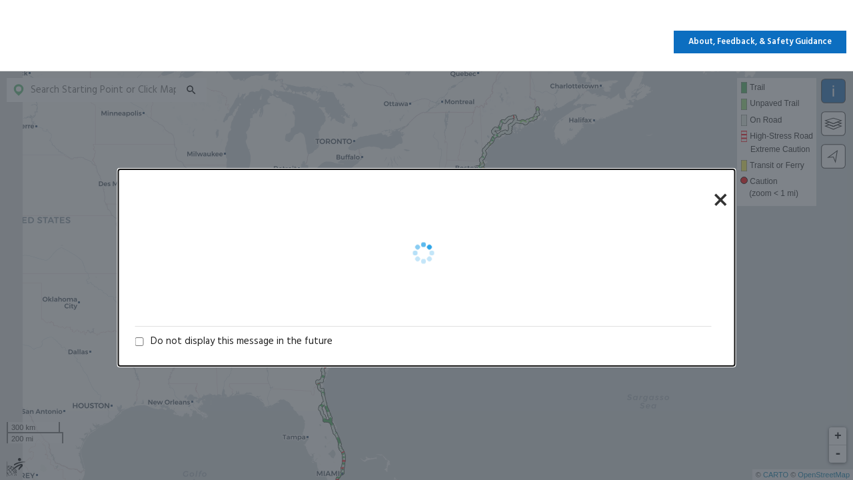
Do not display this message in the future (242, 341)
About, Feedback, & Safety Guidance (760, 42)
